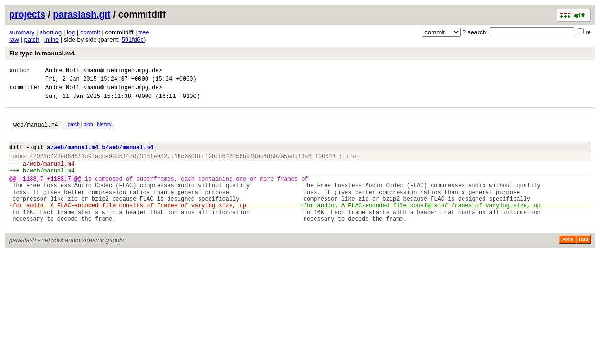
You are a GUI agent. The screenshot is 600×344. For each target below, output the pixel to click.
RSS (583, 265)
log (71, 32)
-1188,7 (31, 194)
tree (143, 32)
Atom (567, 265)
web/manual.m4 (35, 132)
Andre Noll (62, 71)
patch (32, 39)
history (104, 130)
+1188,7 (59, 194)
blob (88, 130)
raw (14, 39)
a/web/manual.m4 (72, 157)
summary (21, 32)
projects (27, 14)
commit (90, 32)
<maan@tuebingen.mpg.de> (122, 71)
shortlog (51, 32)
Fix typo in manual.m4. (42, 53)
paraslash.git (81, 14)
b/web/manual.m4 (127, 157)
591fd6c (133, 39)
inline (51, 39)
